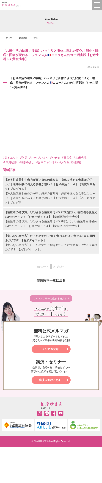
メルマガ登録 (50, 349)
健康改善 (23, 38)
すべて (9, 38)
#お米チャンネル (47, 162)
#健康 (23, 157)
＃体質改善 (10, 162)
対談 (36, 38)
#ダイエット (10, 157)
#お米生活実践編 (70, 162)
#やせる (55, 157)
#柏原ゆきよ (26, 162)
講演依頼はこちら (50, 380)
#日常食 (67, 157)
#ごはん (43, 157)
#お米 (33, 157)
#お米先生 (80, 157)
